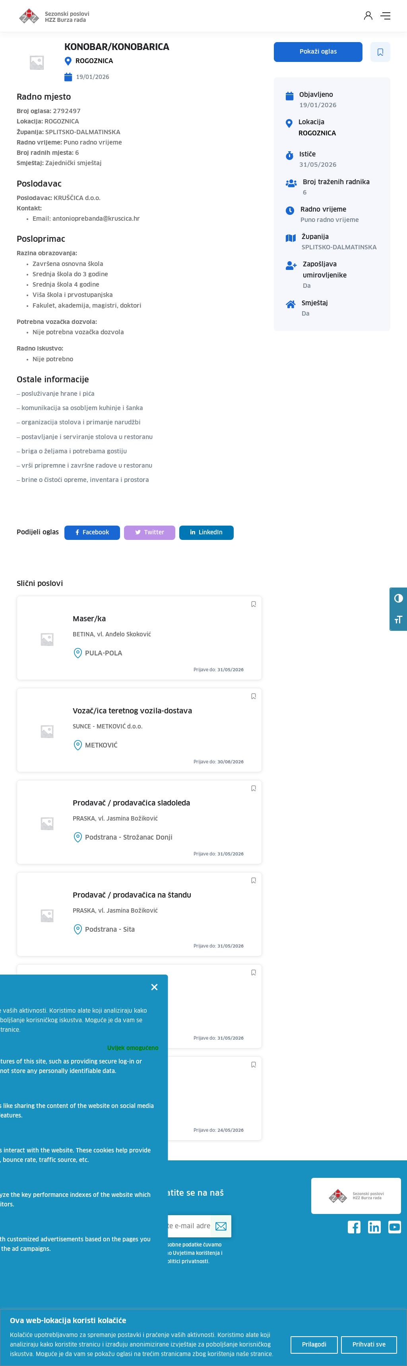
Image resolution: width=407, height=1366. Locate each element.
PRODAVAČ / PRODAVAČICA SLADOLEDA (131, 803)
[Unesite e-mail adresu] (186, 1226)
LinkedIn (206, 533)
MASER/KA (89, 619)
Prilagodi (314, 1345)
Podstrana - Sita (110, 930)
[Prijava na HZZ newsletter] (221, 1226)
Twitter (149, 533)
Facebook (92, 533)
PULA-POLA (103, 653)
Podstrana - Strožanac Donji (128, 837)
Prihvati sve (369, 1345)
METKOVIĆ (101, 745)
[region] (203, 1337)
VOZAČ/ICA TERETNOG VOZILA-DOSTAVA (132, 711)
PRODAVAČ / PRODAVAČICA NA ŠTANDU (132, 895)
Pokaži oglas (318, 52)
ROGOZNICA (94, 61)
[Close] (155, 988)
